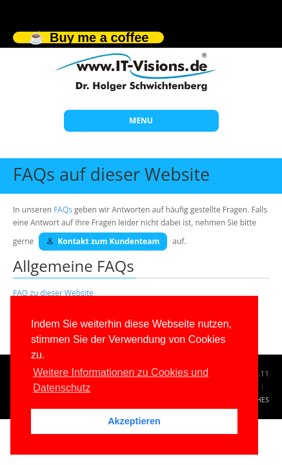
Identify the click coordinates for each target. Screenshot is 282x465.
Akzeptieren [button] (134, 421)
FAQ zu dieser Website (53, 292)
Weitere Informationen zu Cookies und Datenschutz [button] (120, 380)
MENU (141, 120)
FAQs (63, 209)
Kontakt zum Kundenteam (102, 241)
